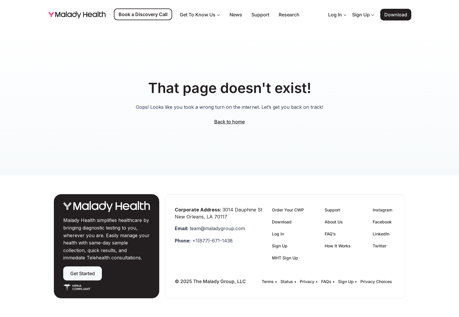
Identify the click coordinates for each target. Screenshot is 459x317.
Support (260, 15)
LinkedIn (381, 233)
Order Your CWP (288, 209)
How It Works (338, 245)
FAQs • (328, 281)
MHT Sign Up (285, 257)
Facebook (382, 221)
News (236, 15)
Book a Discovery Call (143, 14)
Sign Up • (347, 281)
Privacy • (309, 281)
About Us (334, 221)
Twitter (379, 245)
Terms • (269, 281)
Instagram (382, 209)
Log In (278, 233)
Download (395, 15)
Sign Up (279, 245)
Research (289, 15)
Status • (288, 281)
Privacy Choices (376, 281)
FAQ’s (330, 233)
